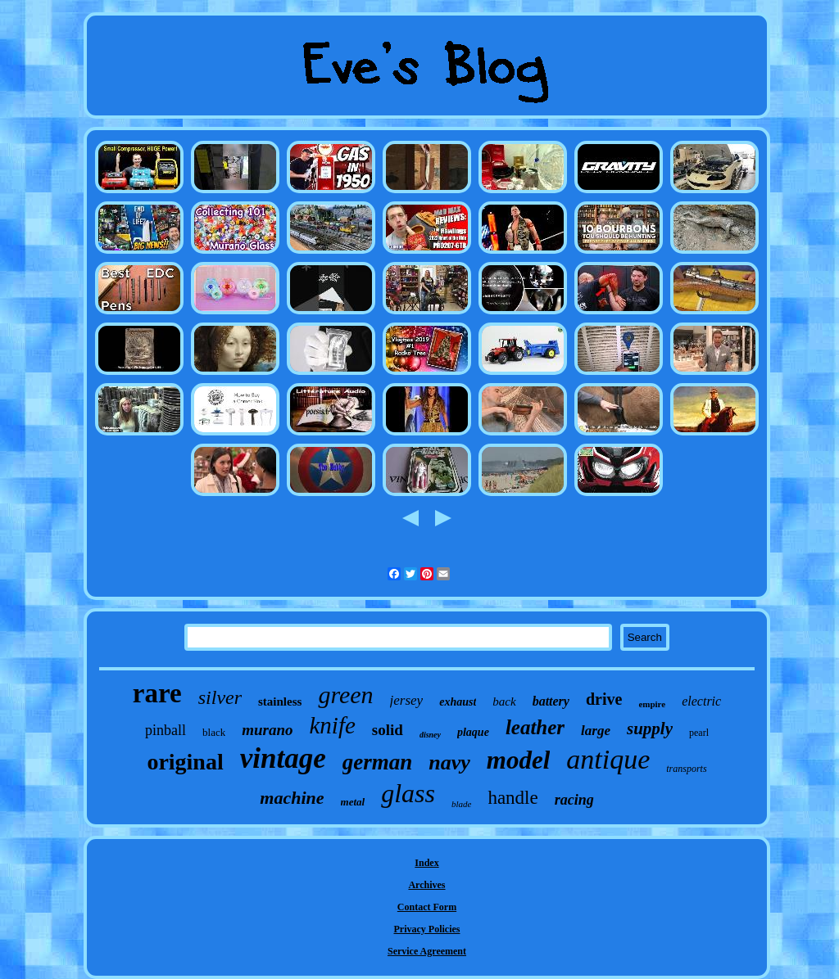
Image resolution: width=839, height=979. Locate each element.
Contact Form (426, 907)
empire (651, 704)
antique (608, 759)
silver (220, 697)
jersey (407, 700)
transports (686, 768)
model (519, 760)
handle (512, 797)
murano (267, 729)
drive (604, 699)
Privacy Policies (427, 929)
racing (574, 800)
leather (535, 727)
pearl (699, 732)
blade (461, 804)
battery (551, 701)
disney (430, 734)
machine (292, 797)
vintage (283, 758)
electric (701, 701)
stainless (280, 701)
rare (157, 693)
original (185, 761)
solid (387, 729)
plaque (473, 732)
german (377, 762)
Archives (426, 885)
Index (426, 862)
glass (408, 793)
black (213, 732)
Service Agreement (427, 951)
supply (650, 728)
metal (353, 802)
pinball (165, 730)
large (595, 730)
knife (332, 725)
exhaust (457, 702)
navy (449, 762)
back (503, 701)
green (345, 694)
